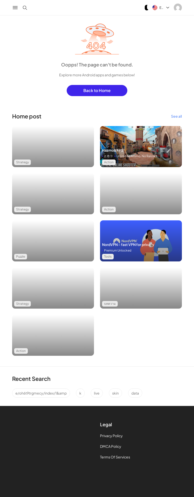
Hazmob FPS (112, 150)
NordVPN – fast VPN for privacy (128, 244)
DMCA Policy (110, 446)
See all (176, 116)
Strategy (22, 162)
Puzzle (20, 256)
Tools (108, 256)
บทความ (110, 304)
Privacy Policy (111, 435)
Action (109, 162)
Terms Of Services (115, 457)
